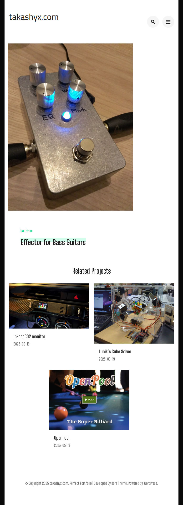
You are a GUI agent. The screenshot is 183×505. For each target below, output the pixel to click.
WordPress (150, 483)
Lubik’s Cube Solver (115, 351)
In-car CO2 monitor (29, 336)
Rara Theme (119, 483)
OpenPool (62, 438)
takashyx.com (59, 483)
